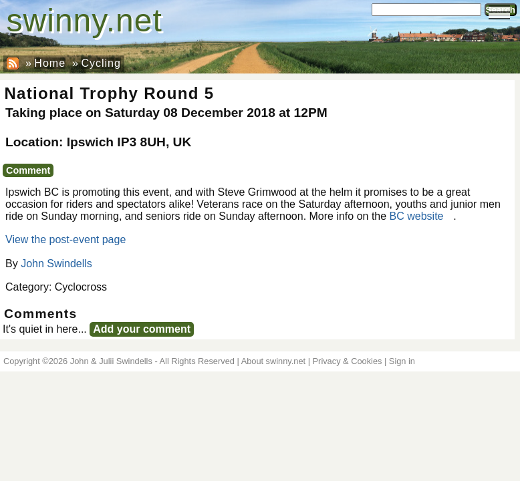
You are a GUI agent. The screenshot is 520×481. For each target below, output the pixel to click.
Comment (28, 170)
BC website (417, 216)
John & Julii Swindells (111, 361)
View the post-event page (65, 239)
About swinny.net (273, 361)
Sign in (402, 361)
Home (50, 63)
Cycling (100, 63)
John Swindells (56, 263)
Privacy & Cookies (347, 361)
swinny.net (84, 20)
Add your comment (141, 329)
